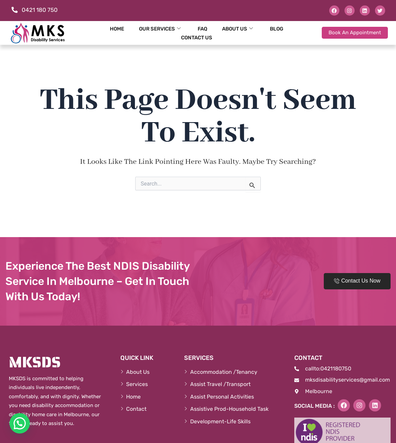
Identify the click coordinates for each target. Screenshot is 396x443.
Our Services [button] (160, 28)
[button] (19, 423)
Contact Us (196, 38)
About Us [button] (237, 28)
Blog (276, 29)
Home (117, 29)
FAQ (202, 29)
